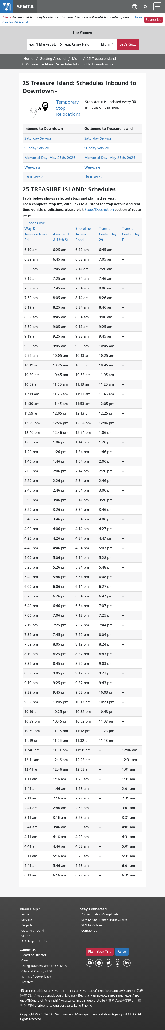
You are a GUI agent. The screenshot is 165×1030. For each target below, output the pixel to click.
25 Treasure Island (101, 59)
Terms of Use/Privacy (36, 977)
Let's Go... (127, 44)
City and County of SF (37, 971)
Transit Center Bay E (131, 234)
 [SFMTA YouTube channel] (90, 963)
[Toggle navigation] (157, 6)
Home (28, 59)
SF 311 (26, 936)
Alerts (6, 17)
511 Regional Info (34, 941)
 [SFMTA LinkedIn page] (127, 963)
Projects (26, 925)
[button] (134, 6)
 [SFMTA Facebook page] (99, 963)
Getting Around (53, 59)
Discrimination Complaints (99, 914)
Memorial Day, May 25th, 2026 (49, 158)
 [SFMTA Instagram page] (117, 963)
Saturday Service (37, 138)
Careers (26, 960)
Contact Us (89, 931)
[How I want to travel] (107, 44)
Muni (76, 59)
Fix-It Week (33, 177)
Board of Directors (34, 955)
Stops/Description (99, 210)
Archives (27, 982)
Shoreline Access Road (83, 234)
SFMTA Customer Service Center (104, 920)
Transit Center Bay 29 (108, 234)
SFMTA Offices (91, 925)
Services (26, 920)
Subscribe (153, 20)
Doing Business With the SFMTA (44, 966)
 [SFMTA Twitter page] (108, 963)
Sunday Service (36, 148)
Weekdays (32, 167)
